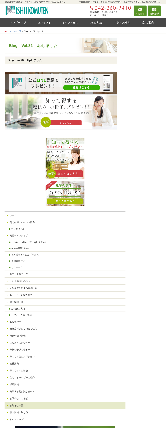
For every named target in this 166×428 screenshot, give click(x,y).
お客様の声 (132, 225)
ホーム (130, 115)
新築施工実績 (135, 212)
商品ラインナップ (136, 136)
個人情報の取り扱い (137, 315)
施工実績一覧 (134, 205)
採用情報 (131, 287)
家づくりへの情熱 (136, 273)
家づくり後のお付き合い (139, 259)
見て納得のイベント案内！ (140, 122)
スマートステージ (136, 177)
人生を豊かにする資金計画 (140, 191)
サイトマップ (134, 322)
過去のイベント (137, 129)
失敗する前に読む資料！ (139, 294)
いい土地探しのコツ (137, 184)
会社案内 (131, 266)
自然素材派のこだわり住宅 (140, 231)
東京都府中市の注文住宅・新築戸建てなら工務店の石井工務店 (116, 418)
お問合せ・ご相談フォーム (141, 405)
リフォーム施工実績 (139, 218)
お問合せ (140, 11)
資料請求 (154, 11)
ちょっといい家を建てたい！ (142, 198)
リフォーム (134, 170)
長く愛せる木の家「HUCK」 (143, 158)
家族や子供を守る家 (137, 252)
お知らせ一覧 (134, 308)
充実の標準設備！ (136, 238)
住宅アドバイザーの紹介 (139, 280)
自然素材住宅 (135, 164)
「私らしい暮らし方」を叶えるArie (143, 144)
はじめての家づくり (137, 245)
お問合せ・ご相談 (136, 301)
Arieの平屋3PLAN (138, 151)
